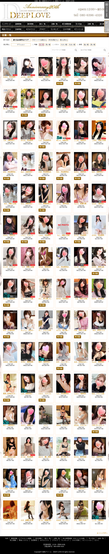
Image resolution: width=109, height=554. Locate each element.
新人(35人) (64, 40)
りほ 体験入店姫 (81, 298)
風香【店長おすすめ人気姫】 (13, 393)
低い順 (41, 44)
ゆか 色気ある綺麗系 (10, 457)
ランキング (54, 29)
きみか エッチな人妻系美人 (66, 520)
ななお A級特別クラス (100, 203)
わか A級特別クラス (99, 457)
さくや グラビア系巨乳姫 (12, 267)
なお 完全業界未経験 (64, 267)
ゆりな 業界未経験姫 (81, 457)
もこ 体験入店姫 (63, 235)
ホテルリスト (30, 29)
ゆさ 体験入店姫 (10, 203)
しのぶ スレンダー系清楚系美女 (14, 520)
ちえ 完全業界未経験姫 (64, 393)
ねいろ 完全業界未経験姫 (65, 108)
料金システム (6, 29)
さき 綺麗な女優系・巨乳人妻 (31, 520)
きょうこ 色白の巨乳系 (29, 330)
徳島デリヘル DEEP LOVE (52, 552)
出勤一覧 (54, 24)
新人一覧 (42, 24)
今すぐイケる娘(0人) (39, 40)
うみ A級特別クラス (10, 140)
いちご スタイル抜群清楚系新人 (32, 235)
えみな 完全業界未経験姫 (12, 77)
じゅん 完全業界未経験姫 (48, 235)
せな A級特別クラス (28, 203)
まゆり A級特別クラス (47, 108)
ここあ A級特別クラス (82, 140)
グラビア (42, 29)
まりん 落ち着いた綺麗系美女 (67, 330)
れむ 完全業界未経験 (64, 172)
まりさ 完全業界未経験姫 (83, 235)
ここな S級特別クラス (100, 520)
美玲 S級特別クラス (46, 362)
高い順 (48, 44)
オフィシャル (79, 29)
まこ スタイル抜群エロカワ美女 (50, 330)
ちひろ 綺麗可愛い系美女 (83, 203)
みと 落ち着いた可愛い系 (48, 298)
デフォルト (21, 44)
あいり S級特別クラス (11, 298)
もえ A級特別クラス (81, 108)
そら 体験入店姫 (99, 108)
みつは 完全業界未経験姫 (30, 457)
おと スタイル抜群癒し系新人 (31, 298)
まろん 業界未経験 (64, 203)
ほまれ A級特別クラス (82, 172)
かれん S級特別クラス (82, 77)
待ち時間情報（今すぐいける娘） (67, 24)
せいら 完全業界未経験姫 (30, 108)
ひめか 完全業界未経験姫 (65, 77)
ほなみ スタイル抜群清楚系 (84, 425)
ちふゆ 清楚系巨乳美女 (100, 362)
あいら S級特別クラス (64, 140)
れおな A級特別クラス (11, 235)
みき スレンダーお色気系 (65, 362)
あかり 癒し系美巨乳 (46, 457)
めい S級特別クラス (10, 425)
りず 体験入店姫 (28, 267)
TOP (6, 24)
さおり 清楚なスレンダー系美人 (32, 425)
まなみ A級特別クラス (29, 488)
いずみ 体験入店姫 (10, 488)
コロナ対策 (67, 29)
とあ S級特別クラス (28, 393)
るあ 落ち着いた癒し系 (64, 457)
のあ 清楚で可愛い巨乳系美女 (85, 330)
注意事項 (18, 29)
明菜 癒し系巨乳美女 (99, 488)
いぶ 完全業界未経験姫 (47, 140)
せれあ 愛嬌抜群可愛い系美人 (49, 267)
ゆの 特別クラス (99, 330)
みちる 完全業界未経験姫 (30, 140)
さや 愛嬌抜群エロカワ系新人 (49, 203)
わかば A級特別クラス (47, 77)
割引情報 (30, 24)
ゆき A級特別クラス (81, 488)
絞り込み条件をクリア (21, 40)
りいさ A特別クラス (81, 267)
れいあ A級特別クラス (11, 108)
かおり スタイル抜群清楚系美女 (50, 393)
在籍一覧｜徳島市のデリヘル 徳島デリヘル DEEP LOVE (54, 11)
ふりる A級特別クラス (29, 77)
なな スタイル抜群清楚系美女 (67, 488)
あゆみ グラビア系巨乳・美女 (67, 425)
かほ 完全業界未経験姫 (47, 172)
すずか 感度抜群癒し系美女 (31, 362)
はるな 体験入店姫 (10, 362)
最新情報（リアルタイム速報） (18, 24)
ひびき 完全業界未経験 (100, 298)
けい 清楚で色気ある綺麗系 (49, 488)
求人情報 (103, 24)
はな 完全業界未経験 (10, 172)
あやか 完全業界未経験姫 (65, 298)
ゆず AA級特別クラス (11, 330)
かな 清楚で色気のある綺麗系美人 (86, 520)
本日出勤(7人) (53, 40)
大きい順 (72, 44)
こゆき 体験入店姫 (99, 140)
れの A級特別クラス (99, 172)
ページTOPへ (103, 533)
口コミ (91, 29)
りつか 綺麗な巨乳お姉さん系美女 (51, 520)
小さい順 (64, 44)
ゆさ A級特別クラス (28, 172)
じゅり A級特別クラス (82, 393)
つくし (45, 425)
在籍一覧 (91, 24)
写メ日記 (79, 24)
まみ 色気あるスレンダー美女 (85, 362)
